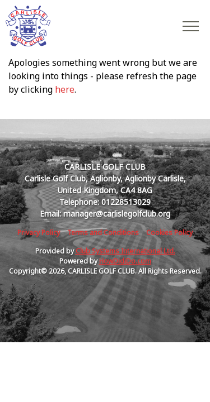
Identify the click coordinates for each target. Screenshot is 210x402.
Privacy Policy (38, 232)
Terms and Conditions (103, 232)
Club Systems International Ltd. (125, 251)
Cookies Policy (169, 232)
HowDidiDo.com (125, 261)
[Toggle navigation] (190, 26)
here (64, 89)
